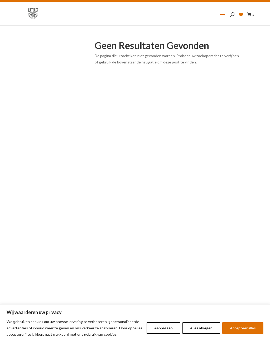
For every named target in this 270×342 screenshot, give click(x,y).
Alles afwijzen (201, 328)
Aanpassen (163, 328)
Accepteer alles (243, 328)
